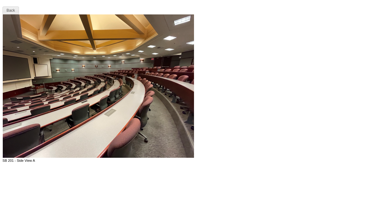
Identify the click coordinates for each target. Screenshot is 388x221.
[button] (10, 10)
